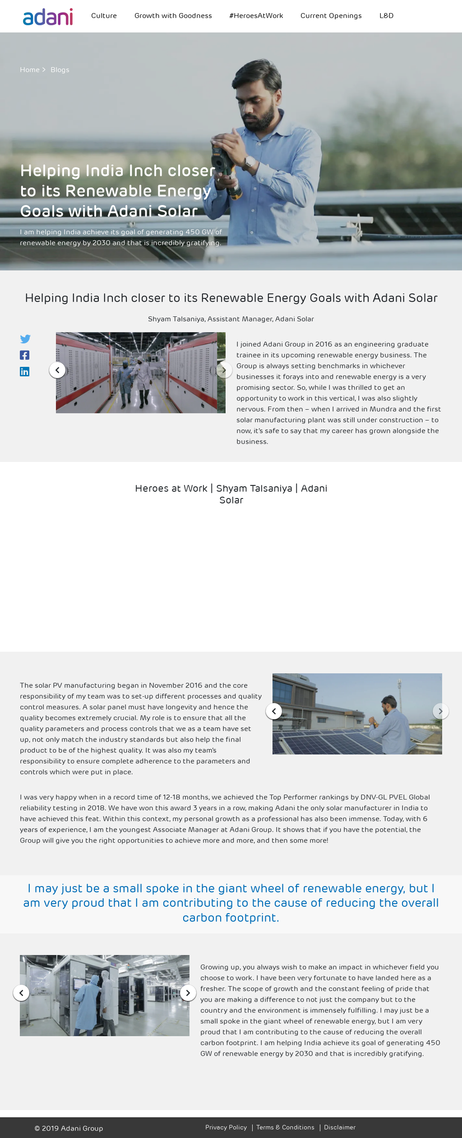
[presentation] (57, 370)
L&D (386, 16)
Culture (104, 16)
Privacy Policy (226, 1127)
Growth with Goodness (173, 16)
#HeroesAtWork (256, 16)
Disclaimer (340, 1127)
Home (30, 70)
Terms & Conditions (285, 1127)
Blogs (60, 70)
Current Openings (331, 16)
